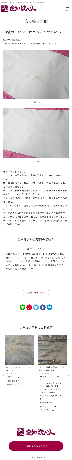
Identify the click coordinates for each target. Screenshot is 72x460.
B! (49, 307)
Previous (4, 375)
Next (68, 375)
